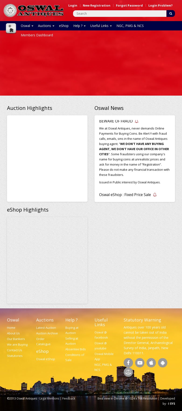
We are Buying (17, 344)
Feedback (68, 398)
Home (11, 327)
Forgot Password (129, 5)
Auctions (46, 25)
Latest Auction (46, 327)
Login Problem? (160, 5)
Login (72, 5)
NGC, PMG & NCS (130, 25)
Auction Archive (47, 333)
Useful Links (101, 25)
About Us (13, 333)
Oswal (27, 25)
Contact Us (14, 350)
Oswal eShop (45, 359)
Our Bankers (16, 339)
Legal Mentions (49, 398)
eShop (64, 25)
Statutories (15, 356)
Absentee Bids (75, 349)
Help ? (79, 25)
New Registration (96, 5)
